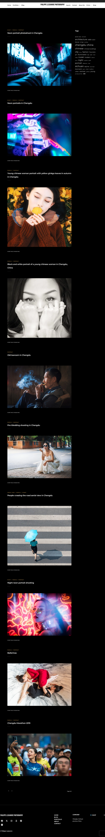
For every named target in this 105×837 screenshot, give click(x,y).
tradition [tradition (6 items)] (91, 69)
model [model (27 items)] (81, 57)
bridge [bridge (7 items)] (82, 42)
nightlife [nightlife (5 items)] (86, 60)
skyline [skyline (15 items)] (86, 66)
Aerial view (11, 492)
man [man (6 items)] (94, 54)
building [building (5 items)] (86, 42)
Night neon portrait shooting (20, 583)
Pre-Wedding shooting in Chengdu (23, 425)
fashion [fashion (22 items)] (85, 52)
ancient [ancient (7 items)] (84, 36)
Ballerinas (12, 653)
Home (9, 5)
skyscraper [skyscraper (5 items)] (92, 66)
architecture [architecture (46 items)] (81, 39)
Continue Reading (13, 90)
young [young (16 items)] (92, 71)
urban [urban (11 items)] (77, 71)
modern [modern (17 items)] (88, 57)
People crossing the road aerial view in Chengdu (29, 495)
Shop (94, 5)
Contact (74, 5)
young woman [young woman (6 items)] (78, 73)
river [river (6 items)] (89, 63)
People (15, 30)
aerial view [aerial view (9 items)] (78, 36)
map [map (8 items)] (76, 57)
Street (24, 492)
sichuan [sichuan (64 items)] (79, 66)
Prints (88, 5)
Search (68, 5)
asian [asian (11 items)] (93, 39)
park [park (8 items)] (90, 60)
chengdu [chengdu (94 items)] (80, 44)
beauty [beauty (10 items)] (77, 42)
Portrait (21, 30)
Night (9, 30)
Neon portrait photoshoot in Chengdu (24, 33)
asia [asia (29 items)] (89, 39)
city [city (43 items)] (77, 52)
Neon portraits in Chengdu (19, 103)
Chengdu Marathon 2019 (18, 723)
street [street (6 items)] (87, 69)
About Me (82, 5)
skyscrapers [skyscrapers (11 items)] (78, 69)
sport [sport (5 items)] (84, 69)
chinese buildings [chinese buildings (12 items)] (90, 49)
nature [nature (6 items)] (93, 57)
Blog (22, 5)
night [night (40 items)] (80, 60)
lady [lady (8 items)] (88, 54)
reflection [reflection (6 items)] (85, 63)
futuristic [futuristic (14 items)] (92, 52)
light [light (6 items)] (91, 54)
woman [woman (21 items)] (82, 71)
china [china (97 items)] (90, 44)
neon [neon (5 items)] (76, 60)
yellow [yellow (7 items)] (88, 71)
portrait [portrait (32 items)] (78, 63)
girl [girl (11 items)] (76, 54)
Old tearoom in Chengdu (19, 355)
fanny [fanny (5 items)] (80, 52)
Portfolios (15, 5)
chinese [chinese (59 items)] (79, 48)
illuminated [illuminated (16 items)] (82, 54)
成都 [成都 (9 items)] (84, 73)
